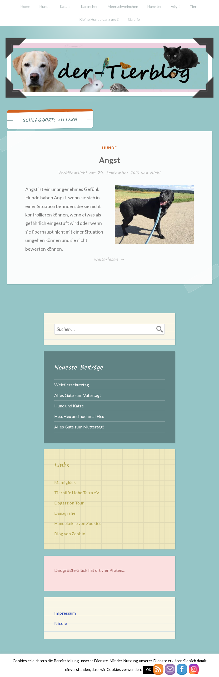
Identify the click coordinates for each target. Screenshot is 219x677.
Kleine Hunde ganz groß (99, 19)
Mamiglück (65, 482)
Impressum (65, 612)
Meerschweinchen (123, 6)
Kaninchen (89, 6)
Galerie (134, 19)
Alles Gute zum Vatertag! (77, 395)
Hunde (45, 6)
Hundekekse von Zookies (77, 523)
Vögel (175, 6)
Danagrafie (64, 513)
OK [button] (148, 670)
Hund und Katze (69, 405)
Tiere (194, 6)
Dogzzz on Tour (69, 502)
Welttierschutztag (71, 384)
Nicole (60, 623)
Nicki (155, 173)
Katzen (66, 6)
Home (25, 6)
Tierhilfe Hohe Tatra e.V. (76, 492)
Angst (109, 160)
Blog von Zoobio (69, 533)
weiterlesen (109, 260)
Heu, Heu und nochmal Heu (79, 416)
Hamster (154, 6)
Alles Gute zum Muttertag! (79, 426)
